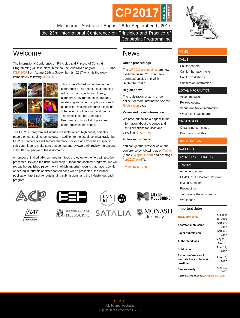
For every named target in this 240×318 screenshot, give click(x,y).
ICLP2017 (163, 13)
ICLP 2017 (20, 72)
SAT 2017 (103, 68)
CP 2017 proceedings (143, 69)
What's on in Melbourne (196, 113)
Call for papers (190, 66)
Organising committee (194, 127)
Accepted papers (191, 171)
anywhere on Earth (214, 275)
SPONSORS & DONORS (196, 157)
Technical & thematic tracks (198, 194)
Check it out (144, 132)
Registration (131, 105)
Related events (190, 102)
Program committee (193, 133)
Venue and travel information (199, 108)
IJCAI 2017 (50, 77)
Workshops (187, 199)
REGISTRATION (190, 140)
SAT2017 (169, 12)
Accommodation (191, 96)
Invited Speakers (191, 182)
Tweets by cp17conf (136, 166)
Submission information (195, 83)
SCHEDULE (187, 148)
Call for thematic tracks (195, 71)
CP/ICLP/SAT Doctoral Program (201, 177)
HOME (183, 51)
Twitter (167, 150)
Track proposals (188, 216)
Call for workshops (192, 77)
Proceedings (188, 188)
